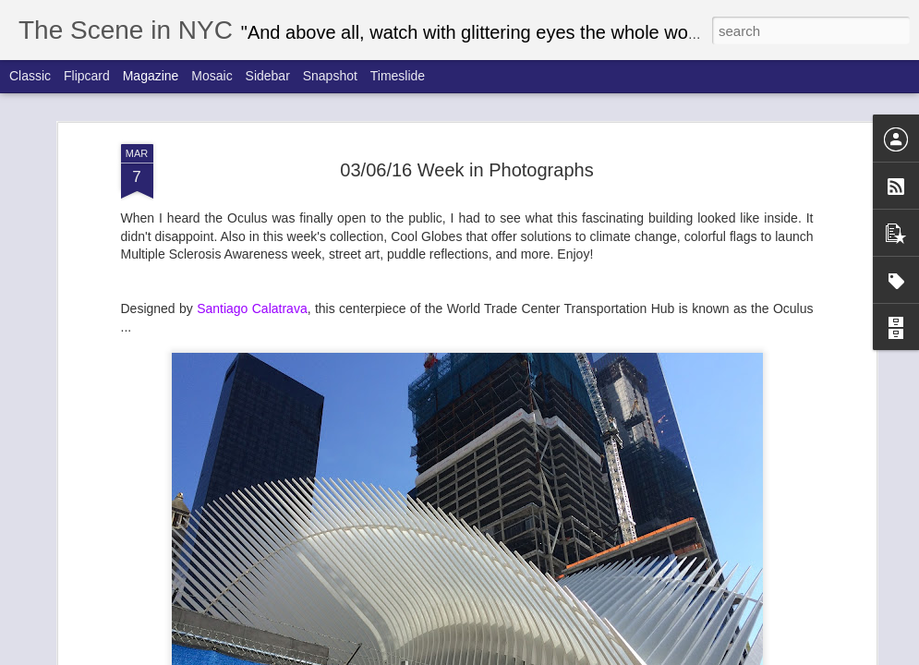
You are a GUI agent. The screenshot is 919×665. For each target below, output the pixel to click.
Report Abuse (646, 654)
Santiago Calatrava (252, 256)
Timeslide (397, 75)
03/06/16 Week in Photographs (466, 118)
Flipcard (87, 75)
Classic (30, 75)
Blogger (592, 654)
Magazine (151, 75)
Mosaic (211, 75)
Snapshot (330, 75)
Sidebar (268, 75)
